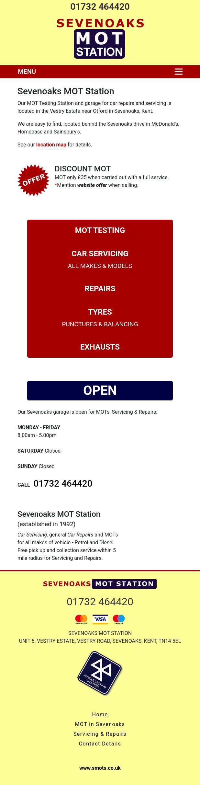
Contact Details (100, 744)
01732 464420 (100, 6)
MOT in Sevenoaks (100, 724)
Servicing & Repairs (100, 734)
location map (51, 145)
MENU (27, 71)
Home (100, 714)
